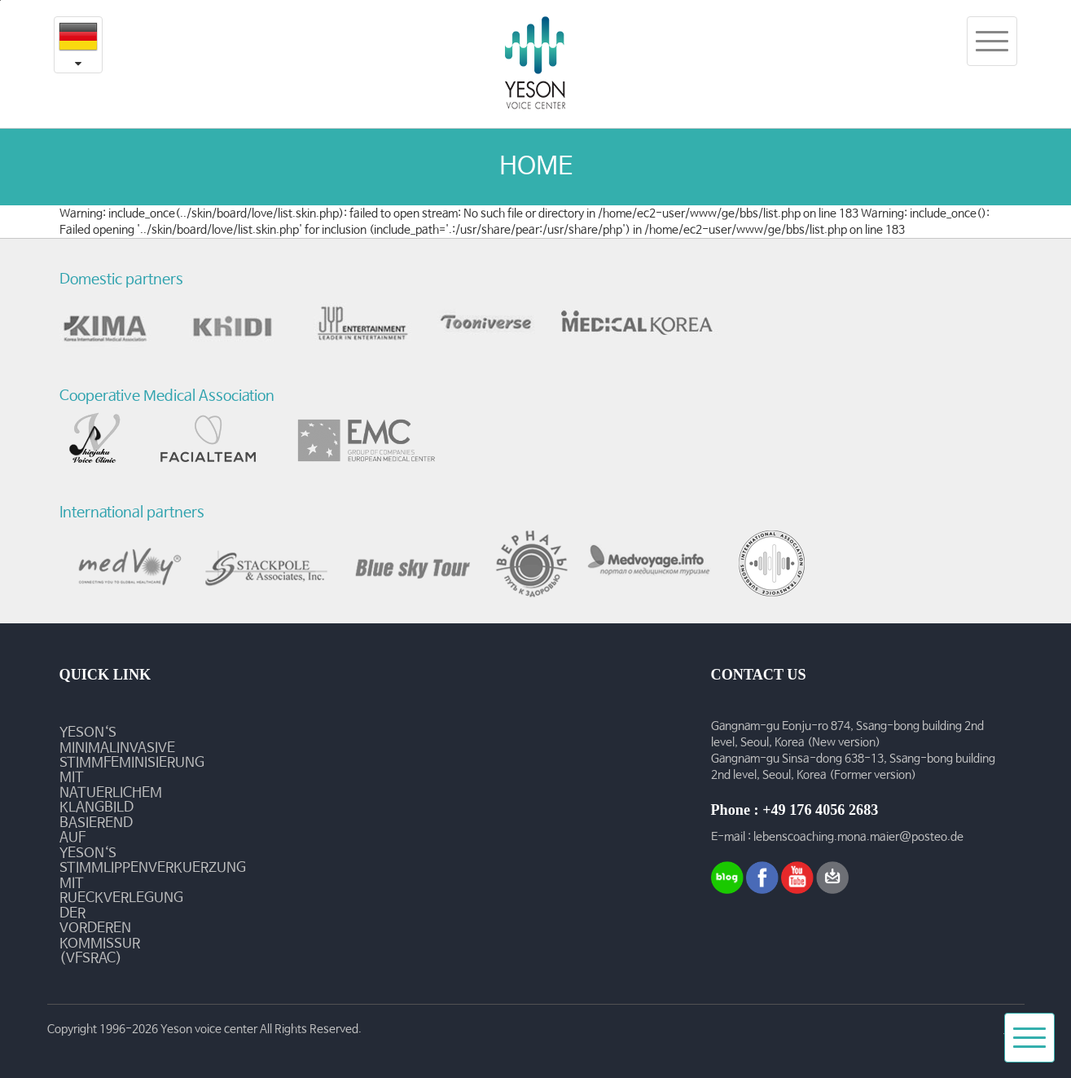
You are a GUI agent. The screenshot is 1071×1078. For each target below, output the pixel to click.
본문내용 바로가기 (0, 0)
